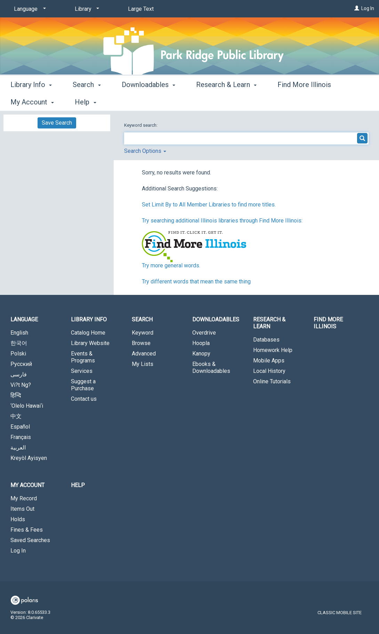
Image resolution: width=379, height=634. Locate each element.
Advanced (144, 353)
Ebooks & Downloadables (211, 367)
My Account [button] (27, 485)
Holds (17, 519)
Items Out (22, 509)
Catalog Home (88, 332)
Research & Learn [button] (226, 101)
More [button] (291, 102)
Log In (367, 8)
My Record (23, 498)
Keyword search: (141, 125)
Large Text (141, 9)
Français (20, 437)
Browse (141, 343)
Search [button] (86, 101)
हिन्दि (15, 395)
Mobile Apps (268, 360)
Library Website (90, 343)
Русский (21, 364)
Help (78, 485)
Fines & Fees (26, 529)
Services (81, 371)
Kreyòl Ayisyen (28, 458)
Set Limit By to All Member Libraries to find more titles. (209, 204)
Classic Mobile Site (339, 612)
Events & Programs (83, 357)
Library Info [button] (31, 101)
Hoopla (201, 343)
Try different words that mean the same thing (196, 281)
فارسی (18, 374)
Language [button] (24, 319)
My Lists (142, 364)
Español (20, 426)
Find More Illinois (328, 323)
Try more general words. (171, 265)
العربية (18, 447)
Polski (18, 353)
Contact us (84, 399)
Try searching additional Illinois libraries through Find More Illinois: (222, 220)
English (19, 332)
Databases (266, 339)
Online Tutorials (272, 381)
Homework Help (272, 350)
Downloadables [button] (148, 101)
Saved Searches (30, 540)
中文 (16, 416)
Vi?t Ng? (20, 385)
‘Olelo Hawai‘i (26, 405)
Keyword (142, 332)
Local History (269, 371)
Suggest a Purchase (83, 385)
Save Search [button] (57, 122)
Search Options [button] (145, 151)
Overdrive (204, 332)
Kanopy (201, 353)
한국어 (18, 343)
